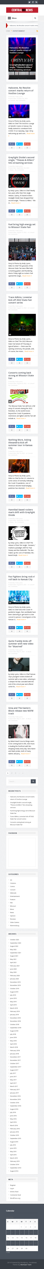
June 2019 (13, 998)
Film (11, 903)
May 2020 (13, 972)
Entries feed (14, 1192)
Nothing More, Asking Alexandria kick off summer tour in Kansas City (20, 443)
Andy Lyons (18, 97)
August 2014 (14, 1171)
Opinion (12, 916)
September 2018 (15, 1028)
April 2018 (13, 1044)
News (12, 912)
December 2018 (15, 1018)
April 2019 (13, 1005)
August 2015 (14, 1142)
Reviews (13, 919)
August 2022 (14, 946)
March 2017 (14, 1086)
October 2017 (14, 1063)
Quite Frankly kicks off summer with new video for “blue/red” (20, 644)
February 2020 (15, 976)
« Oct (8, 1252)
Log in (12, 1188)
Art (11, 880)
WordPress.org (15, 1198)
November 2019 (15, 985)
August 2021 (14, 956)
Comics (12, 886)
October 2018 (14, 1024)
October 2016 (14, 1103)
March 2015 (14, 1158)
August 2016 (14, 1109)
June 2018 (13, 1037)
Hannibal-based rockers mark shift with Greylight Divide (21, 512)
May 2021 (13, 959)
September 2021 (15, 953)
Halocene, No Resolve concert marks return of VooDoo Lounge (20, 50)
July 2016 (13, 1112)
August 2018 (14, 1031)
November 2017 (15, 1060)
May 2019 (13, 1002)
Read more (16, 203)
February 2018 (15, 1050)
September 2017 (15, 1067)
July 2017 (13, 1073)
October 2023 (14, 940)
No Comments (20, 100)
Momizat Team (25, 1265)
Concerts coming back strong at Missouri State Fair (21, 375)
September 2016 (15, 1106)
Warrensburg (14, 926)
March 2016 (14, 1125)
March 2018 (14, 1047)
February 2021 (15, 966)
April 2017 (13, 1083)
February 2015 (15, 1161)
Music (12, 170)
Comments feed (15, 1195)
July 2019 (13, 995)
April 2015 (13, 1155)
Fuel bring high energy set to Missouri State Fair (22, 226)
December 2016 (15, 1096)
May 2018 (13, 1041)
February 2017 (15, 1090)
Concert (12, 100)
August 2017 (14, 1070)
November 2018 (15, 1021)
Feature (12, 899)
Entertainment (15, 896)
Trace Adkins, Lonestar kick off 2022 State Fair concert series (20, 300)
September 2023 (15, 943)
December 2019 (15, 982)
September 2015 (15, 1138)
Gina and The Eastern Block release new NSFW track (20, 711)
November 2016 (15, 1099)
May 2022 (13, 949)
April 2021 (13, 962)
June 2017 (13, 1077)
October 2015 (14, 1135)
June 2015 (13, 1148)
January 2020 (14, 979)
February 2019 (15, 1011)
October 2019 (14, 989)
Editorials (13, 893)
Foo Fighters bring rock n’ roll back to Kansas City (21, 578)
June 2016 (13, 1116)
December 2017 (15, 1057)
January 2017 (14, 1093)
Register (13, 1185)
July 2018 (13, 1034)
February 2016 (15, 1129)
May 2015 (13, 1151)
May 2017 (13, 1080)
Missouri (13, 906)
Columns (13, 883)
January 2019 (14, 1015)
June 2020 (13, 969)
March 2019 (14, 1008)
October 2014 (14, 1164)
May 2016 (13, 1119)
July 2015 (13, 1145)
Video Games (14, 922)
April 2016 (13, 1122)
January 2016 (14, 1132)
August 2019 (14, 992)
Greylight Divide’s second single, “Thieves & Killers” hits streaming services (21, 67)
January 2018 (14, 1054)
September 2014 (15, 1168)
